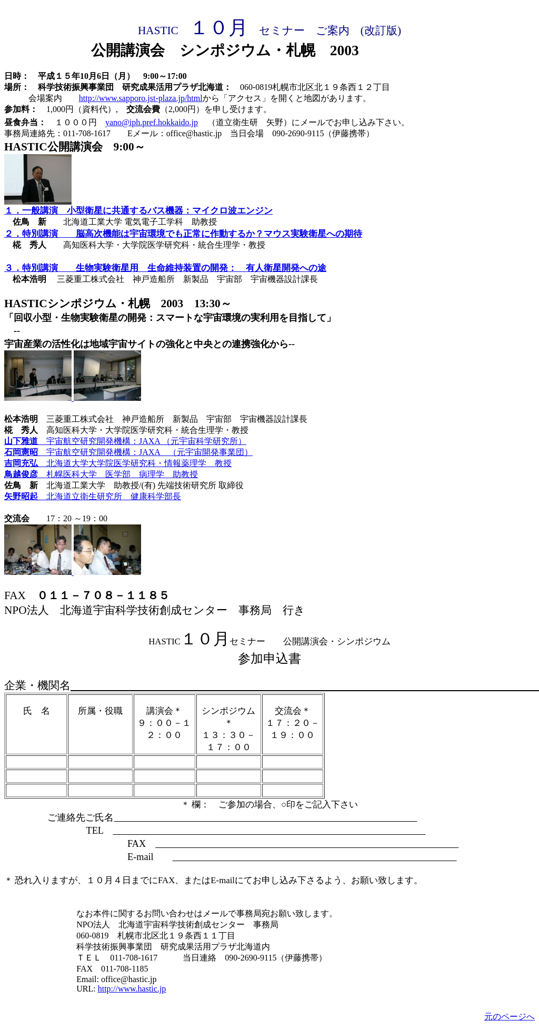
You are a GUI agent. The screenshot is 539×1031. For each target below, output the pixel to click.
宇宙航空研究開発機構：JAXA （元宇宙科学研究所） (146, 441)
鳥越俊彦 (25, 474)
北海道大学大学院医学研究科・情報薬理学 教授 (139, 463)
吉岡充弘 (25, 463)
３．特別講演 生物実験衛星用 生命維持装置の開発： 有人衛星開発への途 (165, 268)
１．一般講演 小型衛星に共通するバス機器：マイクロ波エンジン (138, 211)
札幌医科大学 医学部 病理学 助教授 (122, 474)
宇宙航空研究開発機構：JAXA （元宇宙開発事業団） (149, 452)
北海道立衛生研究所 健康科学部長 (113, 496)
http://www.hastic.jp (132, 988)
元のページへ (509, 1016)
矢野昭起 (25, 496)
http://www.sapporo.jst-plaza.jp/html (141, 98)
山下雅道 (25, 441)
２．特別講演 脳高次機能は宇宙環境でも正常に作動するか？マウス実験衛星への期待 (183, 234)
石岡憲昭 (25, 452)
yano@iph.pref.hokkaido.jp (151, 122)
